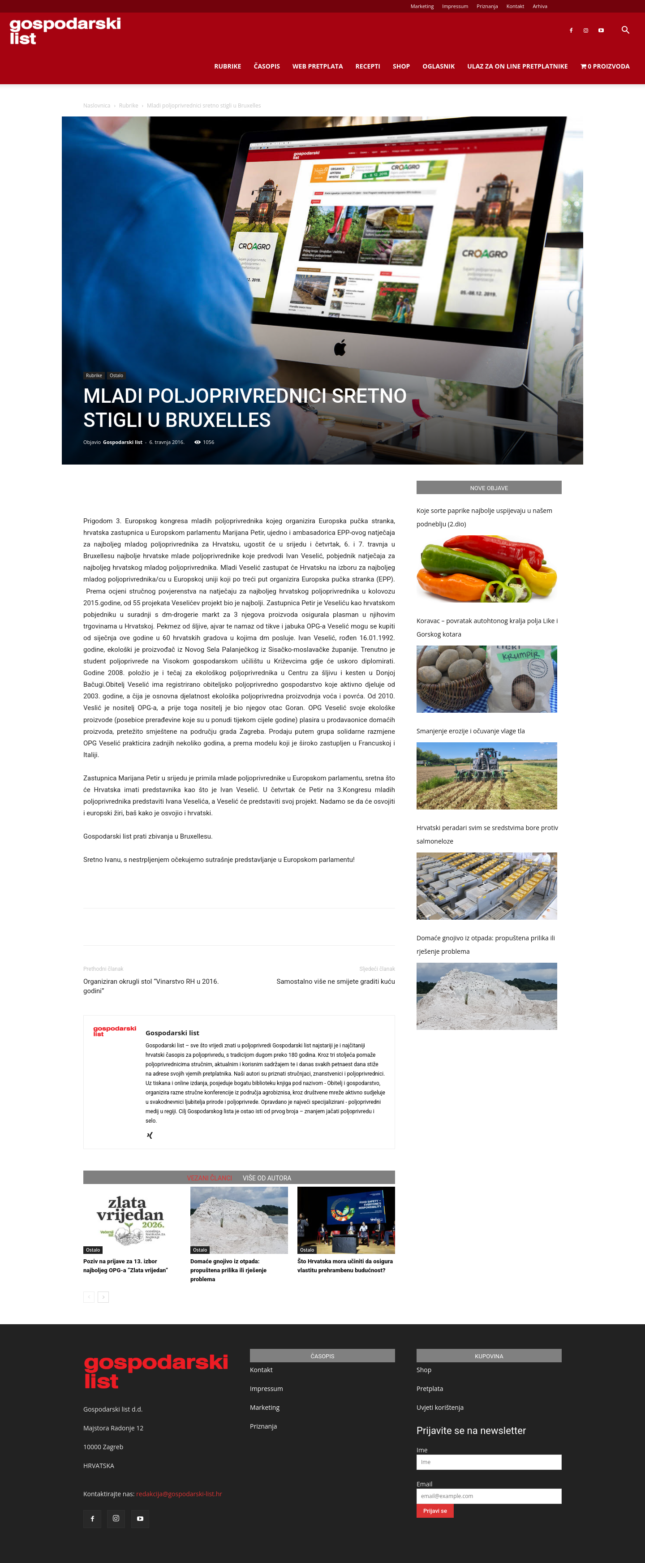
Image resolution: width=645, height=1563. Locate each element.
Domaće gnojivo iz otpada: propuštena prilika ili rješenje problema (228, 1270)
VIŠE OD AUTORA (267, 1178)
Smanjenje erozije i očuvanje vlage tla (471, 731)
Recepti (368, 66)
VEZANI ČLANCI (209, 1178)
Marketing (422, 6)
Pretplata (430, 1388)
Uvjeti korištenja (440, 1407)
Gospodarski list (122, 442)
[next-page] (103, 1297)
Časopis (267, 66)
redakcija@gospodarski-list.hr (179, 1494)
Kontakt (516, 6)
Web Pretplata (317, 66)
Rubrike (227, 66)
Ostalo (116, 375)
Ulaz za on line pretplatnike (517, 66)
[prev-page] (89, 1297)
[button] (625, 31)
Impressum (455, 6)
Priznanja (487, 6)
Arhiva (540, 6)
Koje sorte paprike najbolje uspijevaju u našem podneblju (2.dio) (484, 517)
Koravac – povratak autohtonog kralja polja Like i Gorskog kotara (487, 627)
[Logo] (65, 31)
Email (425, 1484)
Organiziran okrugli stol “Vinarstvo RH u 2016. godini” (151, 986)
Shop (401, 66)
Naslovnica (96, 105)
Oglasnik (438, 66)
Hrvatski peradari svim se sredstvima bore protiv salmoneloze (487, 834)
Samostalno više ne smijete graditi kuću (336, 981)
